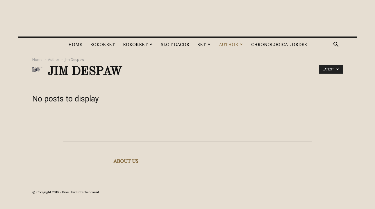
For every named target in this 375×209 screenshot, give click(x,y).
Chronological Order (279, 44)
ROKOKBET (102, 44)
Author (231, 44)
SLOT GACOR (175, 44)
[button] (336, 45)
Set (203, 44)
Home (75, 44)
